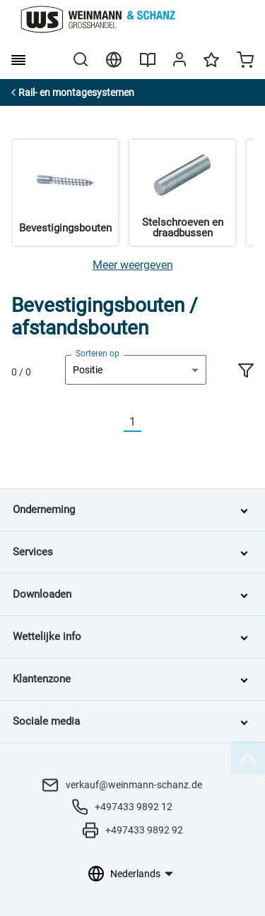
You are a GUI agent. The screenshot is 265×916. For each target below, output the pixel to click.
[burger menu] (18, 60)
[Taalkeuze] (141, 873)
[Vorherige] (115, 422)
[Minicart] (245, 61)
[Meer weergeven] (133, 265)
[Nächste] (149, 422)
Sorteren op (97, 353)
